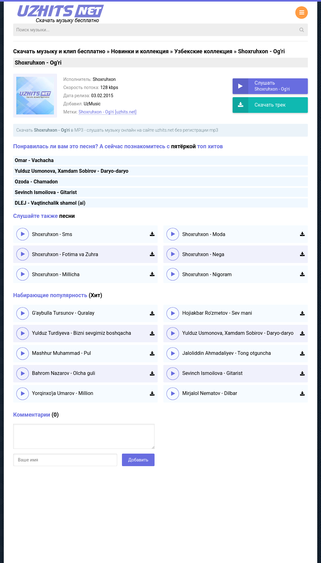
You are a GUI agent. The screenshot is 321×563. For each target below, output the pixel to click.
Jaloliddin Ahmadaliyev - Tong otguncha (226, 353)
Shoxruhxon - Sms (52, 234)
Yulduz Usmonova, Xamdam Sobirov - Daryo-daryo (72, 171)
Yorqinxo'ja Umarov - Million (62, 393)
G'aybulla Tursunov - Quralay (63, 313)
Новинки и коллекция (140, 51)
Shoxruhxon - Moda (203, 234)
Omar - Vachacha (34, 160)
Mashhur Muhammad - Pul (61, 353)
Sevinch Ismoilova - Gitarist (46, 192)
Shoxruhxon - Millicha (56, 274)
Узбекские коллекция (203, 51)
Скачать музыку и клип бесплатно (59, 51)
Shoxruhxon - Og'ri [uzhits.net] (107, 111)
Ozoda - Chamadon (36, 182)
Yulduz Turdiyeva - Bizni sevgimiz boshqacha (81, 333)
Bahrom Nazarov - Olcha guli (63, 373)
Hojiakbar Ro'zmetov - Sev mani (217, 313)
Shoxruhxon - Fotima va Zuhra (65, 254)
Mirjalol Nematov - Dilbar (209, 393)
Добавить (138, 459)
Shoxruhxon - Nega (203, 254)
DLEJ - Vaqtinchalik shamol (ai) (50, 203)
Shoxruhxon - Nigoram (207, 274)
